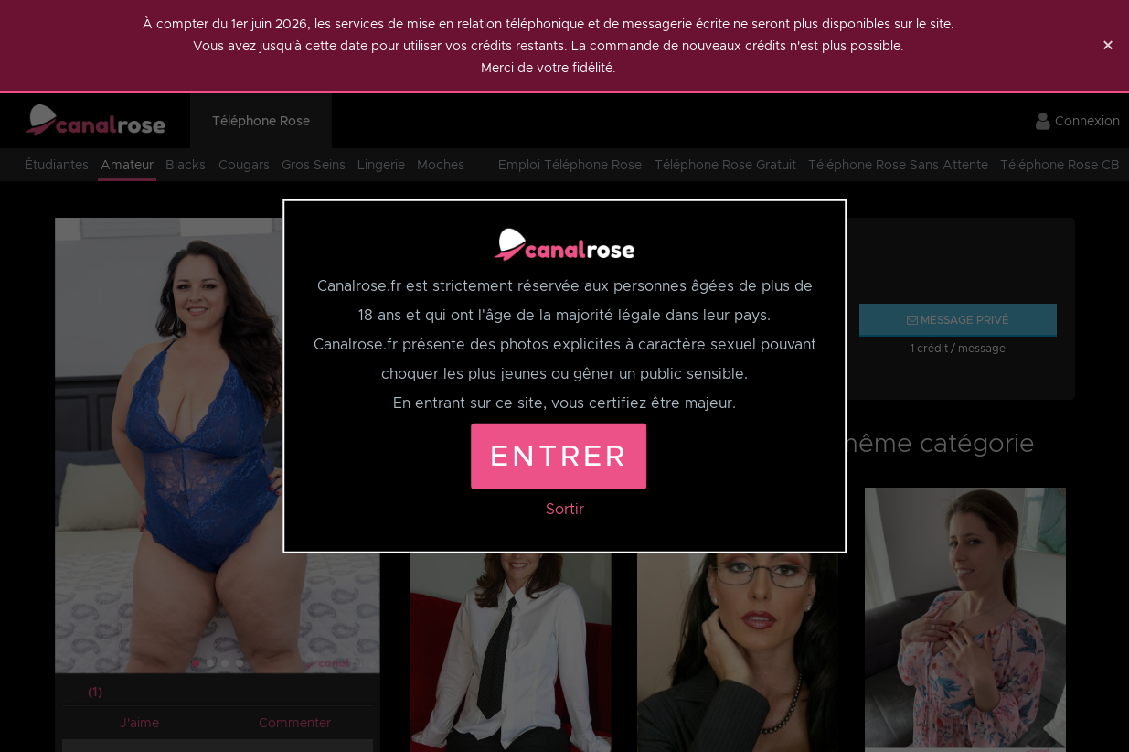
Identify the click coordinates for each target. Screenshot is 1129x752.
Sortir (565, 509)
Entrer (558, 455)
